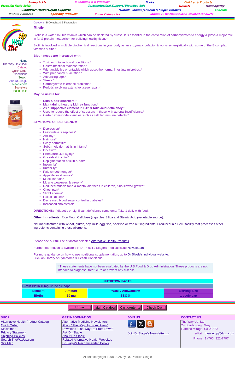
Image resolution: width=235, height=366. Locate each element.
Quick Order (20, 70)
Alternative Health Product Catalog (25, 321)
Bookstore (20, 87)
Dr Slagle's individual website (148, 254)
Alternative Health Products (110, 241)
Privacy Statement (13, 332)
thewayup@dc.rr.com (219, 333)
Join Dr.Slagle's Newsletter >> (148, 333)
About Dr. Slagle (73, 336)
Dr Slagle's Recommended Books (85, 343)
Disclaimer (8, 329)
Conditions (21, 74)
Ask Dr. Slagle (18, 81)
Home (23, 60)
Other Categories (107, 14)
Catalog (22, 67)
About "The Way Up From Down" (85, 325)
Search (22, 77)
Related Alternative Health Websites (87, 339)
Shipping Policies (13, 336)
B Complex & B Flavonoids (61, 22)
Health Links (19, 91)
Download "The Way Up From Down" (87, 329)
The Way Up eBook (15, 64)
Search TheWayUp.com (17, 339)
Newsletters (20, 84)
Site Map (7, 343)
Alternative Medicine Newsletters (85, 321)
